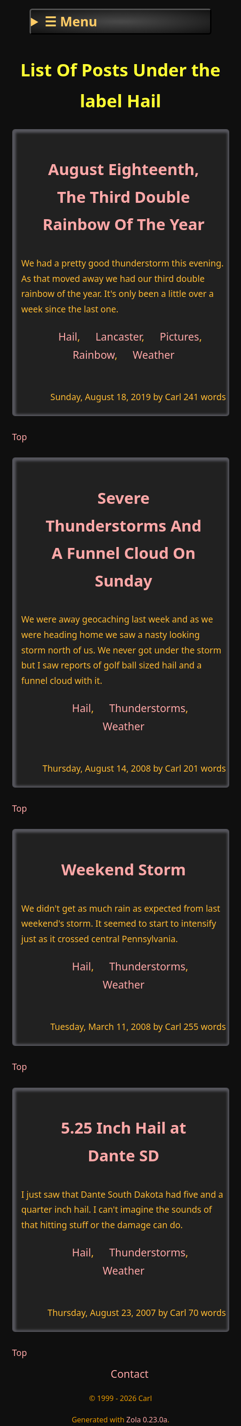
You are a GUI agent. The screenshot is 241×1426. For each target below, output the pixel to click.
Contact (129, 1373)
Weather (154, 354)
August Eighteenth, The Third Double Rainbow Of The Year (124, 196)
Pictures (179, 336)
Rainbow (94, 354)
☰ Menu (71, 21)
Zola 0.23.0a (146, 1420)
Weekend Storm (123, 869)
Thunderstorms (147, 707)
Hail (67, 336)
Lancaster (118, 336)
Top (19, 437)
